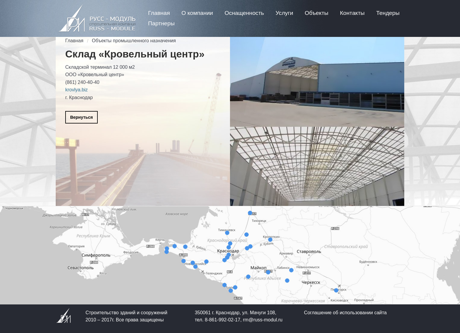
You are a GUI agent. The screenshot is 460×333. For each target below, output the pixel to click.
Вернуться (81, 117)
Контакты (352, 13)
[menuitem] (159, 13)
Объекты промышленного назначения (134, 40)
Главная (159, 13)
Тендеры (388, 13)
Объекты (316, 13)
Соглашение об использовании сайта (345, 312)
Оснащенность (244, 13)
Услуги (284, 13)
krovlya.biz (76, 89)
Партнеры (161, 23)
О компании (197, 13)
